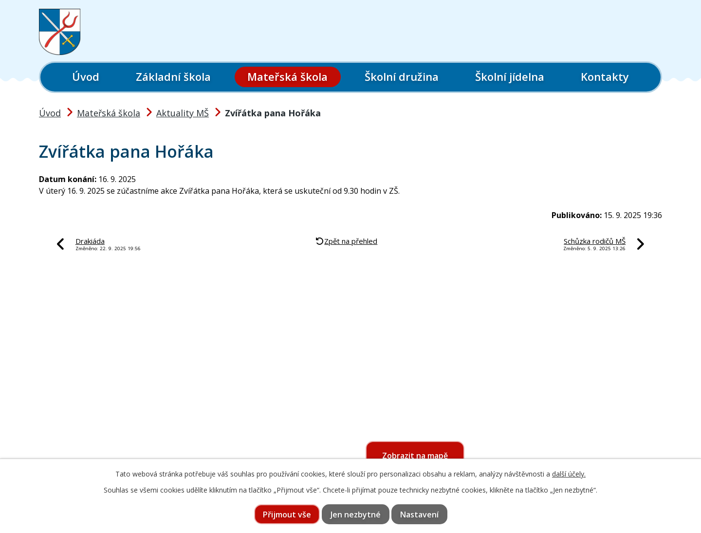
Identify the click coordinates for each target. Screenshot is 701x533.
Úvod (85, 76)
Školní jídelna (509, 76)
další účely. (569, 473)
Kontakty (605, 76)
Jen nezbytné (356, 514)
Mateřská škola (287, 76)
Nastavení (419, 514)
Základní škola (173, 76)
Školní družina (402, 76)
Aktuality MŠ (182, 113)
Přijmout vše (287, 514)
